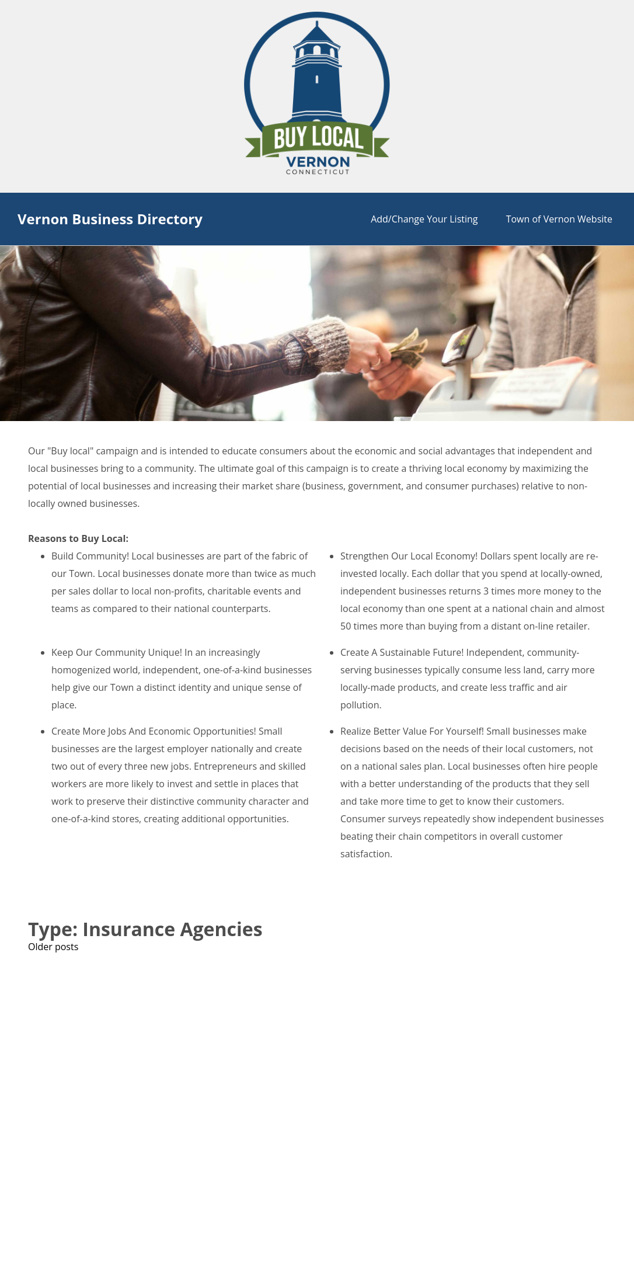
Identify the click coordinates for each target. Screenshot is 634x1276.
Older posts (53, 946)
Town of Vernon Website (559, 219)
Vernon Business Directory (110, 218)
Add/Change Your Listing (424, 219)
